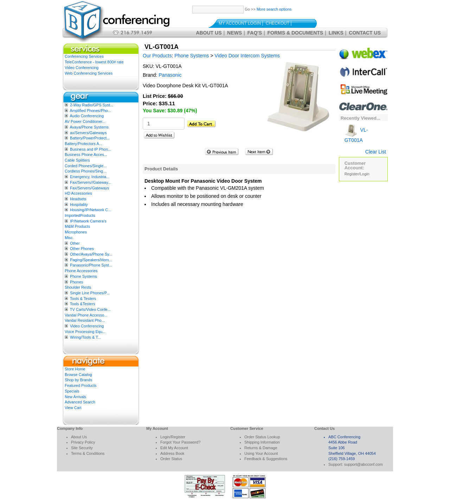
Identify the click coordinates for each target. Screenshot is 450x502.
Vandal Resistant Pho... (85, 320)
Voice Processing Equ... (85, 332)
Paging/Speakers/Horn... (91, 260)
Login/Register (172, 437)
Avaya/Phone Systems (89, 127)
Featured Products (81, 385)
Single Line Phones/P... (90, 293)
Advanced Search (80, 402)
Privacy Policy (83, 442)
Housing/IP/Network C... (90, 210)
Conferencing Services (84, 56)
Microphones (76, 232)
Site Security (82, 448)
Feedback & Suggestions (265, 459)
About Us (208, 33)
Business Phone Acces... (86, 154)
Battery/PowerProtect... (90, 138)
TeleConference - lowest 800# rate (94, 62)
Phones (76, 282)
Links (336, 33)
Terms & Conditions (87, 453)
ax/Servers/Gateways (88, 133)
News (234, 33)
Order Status (171, 459)
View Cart (73, 408)
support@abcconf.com (363, 464)
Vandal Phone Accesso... (86, 315)
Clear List (375, 152)
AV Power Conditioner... (85, 121)
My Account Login (240, 23)
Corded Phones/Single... (86, 166)
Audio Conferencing (87, 116)
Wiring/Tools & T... (85, 337)
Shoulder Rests (78, 287)
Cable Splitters (77, 160)
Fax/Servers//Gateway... (90, 182)
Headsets (78, 199)
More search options (274, 9)
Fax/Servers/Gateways (89, 188)
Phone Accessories (81, 271)
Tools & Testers (83, 298)
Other (75, 243)
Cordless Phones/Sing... (85, 171)
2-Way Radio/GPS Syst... (91, 105)
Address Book (172, 453)
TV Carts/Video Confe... (90, 309)
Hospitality (79, 204)
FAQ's (255, 33)
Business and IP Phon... (90, 149)
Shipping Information (262, 442)
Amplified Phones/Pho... (90, 110)
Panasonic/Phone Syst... (91, 265)
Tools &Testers (82, 304)
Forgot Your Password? (180, 442)
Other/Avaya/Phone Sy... (91, 254)
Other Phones (82, 248)
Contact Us (365, 33)
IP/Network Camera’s (88, 221)
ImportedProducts (80, 215)
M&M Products (77, 226)
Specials (72, 391)
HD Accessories (78, 193)
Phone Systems (83, 276)
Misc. (69, 238)
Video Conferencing (81, 67)
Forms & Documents (295, 33)
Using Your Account (261, 453)
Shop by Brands (78, 380)
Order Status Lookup (262, 437)
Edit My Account (174, 448)
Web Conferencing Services (88, 73)
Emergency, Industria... (89, 177)
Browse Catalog (78, 374)
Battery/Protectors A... (83, 144)
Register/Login (357, 174)
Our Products (157, 55)
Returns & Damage (260, 448)
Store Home (75, 369)
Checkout (277, 23)
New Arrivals (75, 397)
